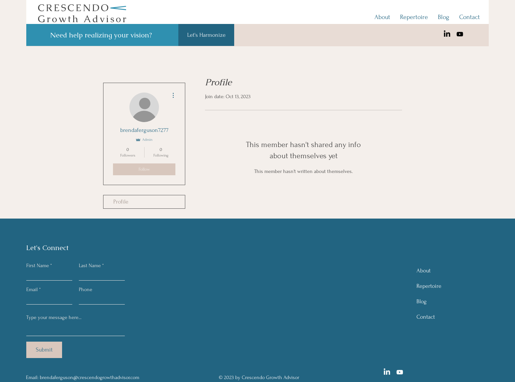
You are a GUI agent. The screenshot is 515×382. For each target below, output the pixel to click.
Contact (425, 317)
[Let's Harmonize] (206, 35)
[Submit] (44, 350)
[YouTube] (460, 34)
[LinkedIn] (447, 34)
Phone (85, 289)
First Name (37, 265)
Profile (120, 202)
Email (32, 289)
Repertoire (428, 286)
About (423, 270)
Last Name (90, 265)
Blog (421, 301)
